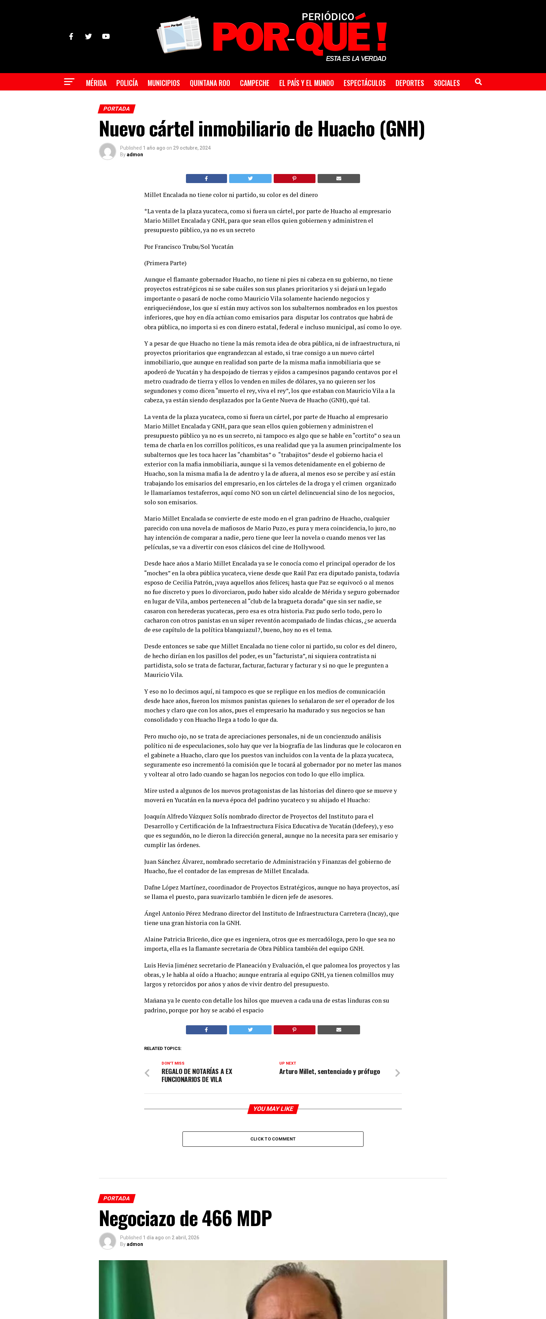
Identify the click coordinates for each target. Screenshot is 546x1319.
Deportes (410, 83)
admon (135, 154)
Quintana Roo (210, 83)
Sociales (447, 83)
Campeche (255, 83)
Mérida (96, 83)
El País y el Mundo (306, 83)
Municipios (164, 83)
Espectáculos (365, 83)
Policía (127, 83)
